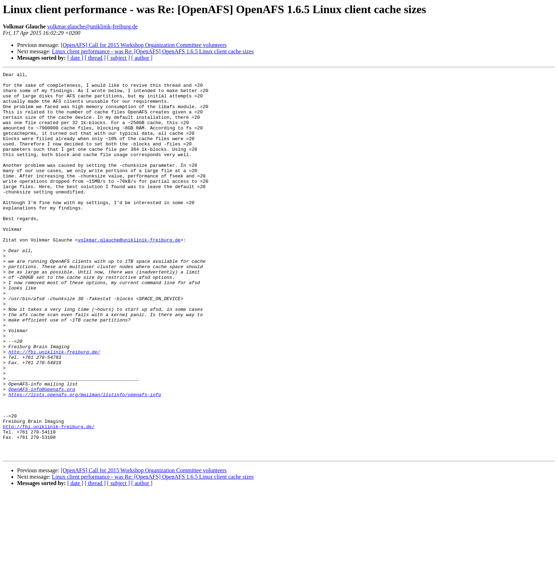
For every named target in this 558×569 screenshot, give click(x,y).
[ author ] (142, 58)
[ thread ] (95, 58)
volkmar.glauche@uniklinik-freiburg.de (92, 26)
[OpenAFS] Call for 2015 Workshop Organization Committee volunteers (144, 45)
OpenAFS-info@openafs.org (42, 453)
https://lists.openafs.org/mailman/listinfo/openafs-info (85, 459)
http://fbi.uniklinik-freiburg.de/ (54, 408)
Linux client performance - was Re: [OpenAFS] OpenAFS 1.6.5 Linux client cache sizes (153, 51)
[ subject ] (118, 58)
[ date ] (75, 58)
